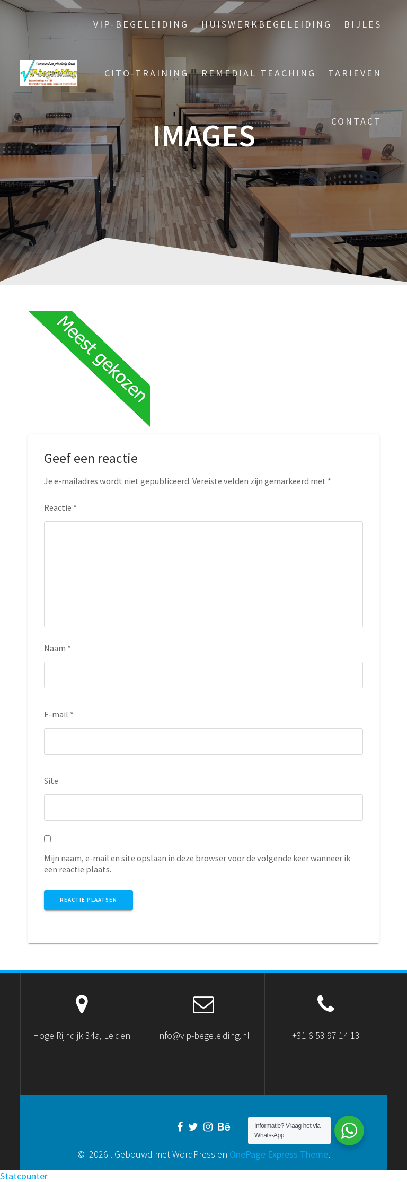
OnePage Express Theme (278, 1154)
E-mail (59, 714)
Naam (57, 648)
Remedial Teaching (258, 73)
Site (51, 780)
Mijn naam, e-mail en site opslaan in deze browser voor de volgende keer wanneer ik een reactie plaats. (197, 863)
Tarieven (355, 73)
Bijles (363, 24)
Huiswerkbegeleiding (266, 24)
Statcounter (24, 1176)
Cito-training (146, 73)
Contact (356, 121)
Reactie (60, 507)
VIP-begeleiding (141, 24)
